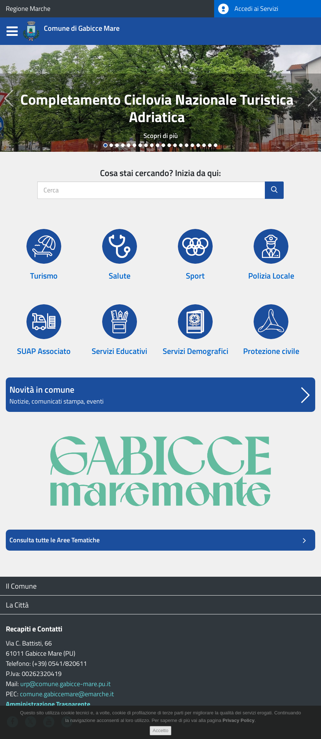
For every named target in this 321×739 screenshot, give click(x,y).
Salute (119, 276)
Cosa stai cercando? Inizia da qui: (160, 172)
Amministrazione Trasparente (48, 704)
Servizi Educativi (119, 351)
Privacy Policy (238, 720)
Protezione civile (271, 351)
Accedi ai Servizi (248, 9)
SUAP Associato (44, 351)
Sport (195, 276)
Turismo (44, 276)
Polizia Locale (271, 276)
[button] (8, 98)
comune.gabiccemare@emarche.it (67, 694)
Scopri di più (160, 136)
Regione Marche (28, 8)
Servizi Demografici (195, 351)
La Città (17, 604)
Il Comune (21, 586)
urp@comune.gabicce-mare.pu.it (65, 684)
